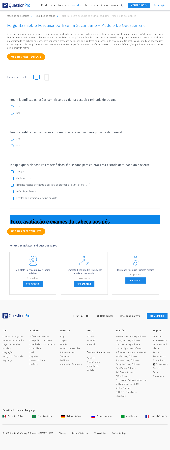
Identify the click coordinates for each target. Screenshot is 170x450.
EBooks (63, 344)
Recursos (63, 5)
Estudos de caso (67, 352)
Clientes (156, 348)
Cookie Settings (119, 433)
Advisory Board (160, 344)
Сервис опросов (101, 416)
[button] (122, 5)
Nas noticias (158, 360)
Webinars (64, 360)
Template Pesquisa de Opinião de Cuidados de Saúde (84, 272)
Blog (62, 336)
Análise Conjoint (123, 388)
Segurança (7, 360)
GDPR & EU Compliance (126, 392)
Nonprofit (91, 340)
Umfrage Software (72, 416)
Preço (104, 5)
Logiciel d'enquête (156, 416)
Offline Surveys (122, 376)
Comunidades (35, 348)
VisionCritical (93, 366)
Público (32, 352)
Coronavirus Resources (71, 364)
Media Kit (157, 368)
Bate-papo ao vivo (130, 316)
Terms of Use (100, 433)
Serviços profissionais (12, 356)
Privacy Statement (80, 433)
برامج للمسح (129, 416)
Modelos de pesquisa (20, 15)
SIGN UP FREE (157, 316)
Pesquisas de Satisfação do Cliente (132, 380)
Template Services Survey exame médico (32, 272)
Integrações (7, 352)
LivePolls (33, 364)
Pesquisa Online (42, 416)
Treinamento (66, 356)
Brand (155, 372)
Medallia (90, 370)
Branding (6, 348)
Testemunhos (159, 356)
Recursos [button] (90, 5)
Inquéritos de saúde (47, 15)
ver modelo (33, 284)
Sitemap (62, 433)
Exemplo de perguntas (12, 336)
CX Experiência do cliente (40, 340)
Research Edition (37, 360)
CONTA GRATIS (138, 5)
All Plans (90, 336)
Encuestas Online (13, 416)
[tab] (47, 77)
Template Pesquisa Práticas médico (135, 270)
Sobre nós (158, 336)
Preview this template (18, 77)
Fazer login (159, 5)
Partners (156, 352)
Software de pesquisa (39, 336)
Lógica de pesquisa (11, 344)
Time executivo (160, 340)
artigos (63, 340)
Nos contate (158, 376)
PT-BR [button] (114, 5)
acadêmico (92, 344)
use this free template (26, 56)
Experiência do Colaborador (42, 344)
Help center (105, 316)
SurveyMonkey (93, 362)
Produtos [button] (47, 5)
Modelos (76, 5)
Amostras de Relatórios (13, 340)
